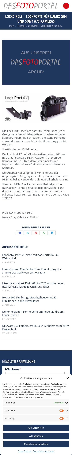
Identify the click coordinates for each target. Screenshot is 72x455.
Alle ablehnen (36, 436)
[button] (67, 378)
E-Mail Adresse (13, 369)
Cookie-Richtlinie (24, 451)
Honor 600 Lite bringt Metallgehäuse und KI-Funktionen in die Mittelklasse (29, 299)
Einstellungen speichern (36, 444)
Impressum (49, 451)
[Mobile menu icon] (66, 6)
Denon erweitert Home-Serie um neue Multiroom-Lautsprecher (33, 313)
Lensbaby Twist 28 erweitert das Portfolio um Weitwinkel (30, 256)
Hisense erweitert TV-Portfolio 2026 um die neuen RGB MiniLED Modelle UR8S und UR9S (33, 285)
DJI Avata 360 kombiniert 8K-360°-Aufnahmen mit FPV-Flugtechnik (36, 327)
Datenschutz (38, 451)
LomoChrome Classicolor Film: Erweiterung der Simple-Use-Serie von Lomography (31, 270)
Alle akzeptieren (36, 427)
